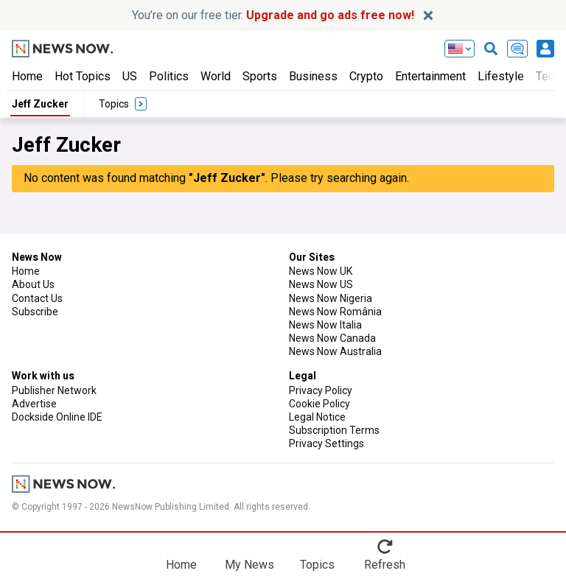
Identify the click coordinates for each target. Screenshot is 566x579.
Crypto (366, 76)
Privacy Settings (326, 443)
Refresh (384, 565)
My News (249, 565)
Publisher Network (54, 390)
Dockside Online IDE (57, 417)
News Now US (321, 284)
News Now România (335, 311)
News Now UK (320, 271)
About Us (33, 284)
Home (27, 76)
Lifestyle (501, 76)
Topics (317, 565)
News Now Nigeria (330, 298)
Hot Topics (83, 76)
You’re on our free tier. (273, 15)
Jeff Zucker (40, 104)
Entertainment (430, 76)
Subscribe (35, 311)
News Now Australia (335, 351)
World (215, 76)
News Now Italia (325, 325)
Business (313, 76)
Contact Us (37, 298)
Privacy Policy (320, 390)
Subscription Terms (334, 430)
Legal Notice (317, 417)
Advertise (34, 404)
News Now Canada (332, 338)
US (129, 76)
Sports (259, 76)
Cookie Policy (319, 404)
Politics (169, 76)
